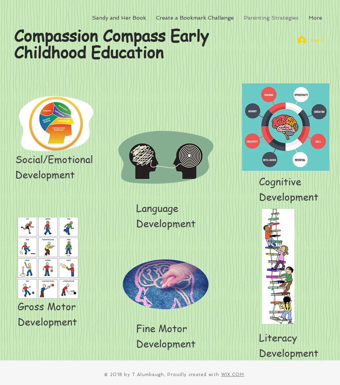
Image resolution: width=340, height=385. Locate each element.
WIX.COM (232, 374)
